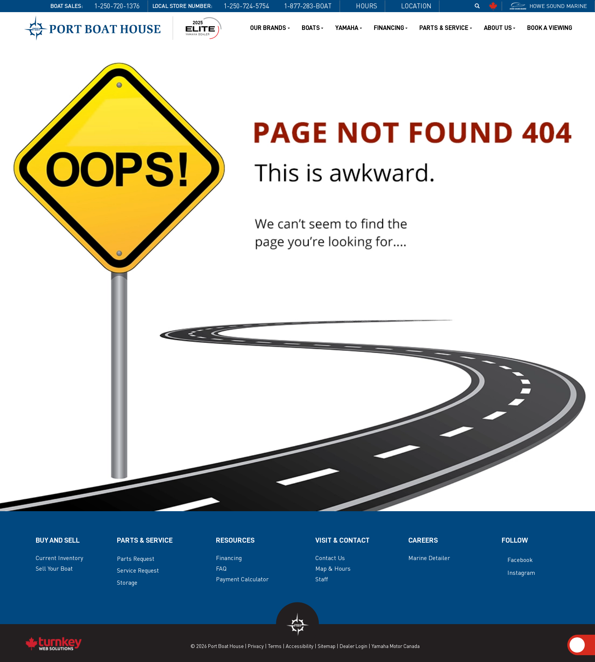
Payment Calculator (242, 579)
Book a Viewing (549, 28)
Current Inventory (59, 558)
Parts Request (135, 558)
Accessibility (299, 646)
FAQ (221, 568)
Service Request (138, 570)
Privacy (256, 646)
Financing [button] (391, 28)
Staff (321, 579)
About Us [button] (499, 28)
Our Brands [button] (270, 28)
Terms (275, 646)
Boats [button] (312, 28)
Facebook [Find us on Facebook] (517, 559)
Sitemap (326, 646)
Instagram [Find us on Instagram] (518, 572)
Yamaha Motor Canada (395, 646)
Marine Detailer (429, 558)
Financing (229, 558)
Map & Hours (333, 568)
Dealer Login (353, 646)
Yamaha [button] (348, 28)
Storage (127, 582)
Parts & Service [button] (445, 28)
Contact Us (330, 558)
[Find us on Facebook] (450, 6)
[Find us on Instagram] (464, 6)
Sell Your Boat (54, 568)
